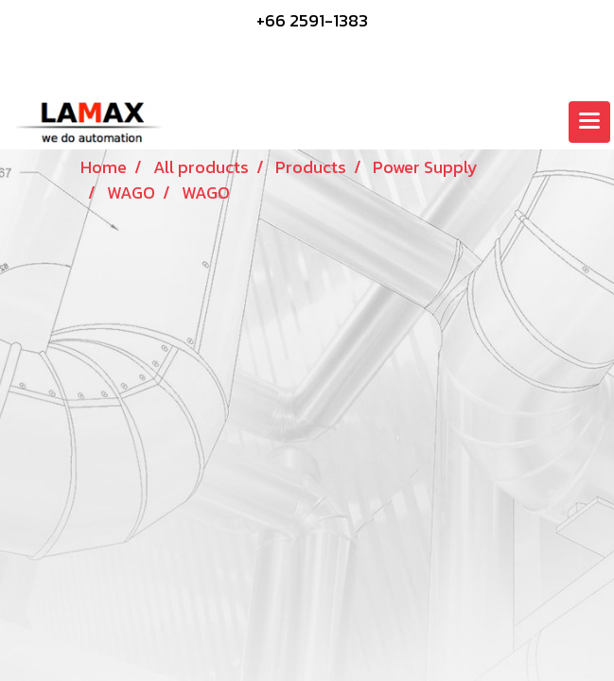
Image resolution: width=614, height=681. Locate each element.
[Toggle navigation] (589, 122)
